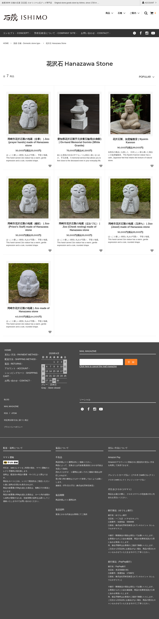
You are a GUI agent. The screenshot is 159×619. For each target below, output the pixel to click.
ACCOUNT (149, 2)
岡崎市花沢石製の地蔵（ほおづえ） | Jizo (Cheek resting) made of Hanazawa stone (79, 225)
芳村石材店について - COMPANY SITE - (55, 33)
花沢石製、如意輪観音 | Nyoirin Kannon (130, 139)
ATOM (12, 403)
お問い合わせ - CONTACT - (95, 33)
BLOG (6, 394)
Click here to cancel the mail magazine (98, 365)
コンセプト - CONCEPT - (16, 33)
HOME (6, 43)
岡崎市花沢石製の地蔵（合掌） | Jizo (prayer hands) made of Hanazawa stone (28, 140)
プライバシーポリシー (14, 412)
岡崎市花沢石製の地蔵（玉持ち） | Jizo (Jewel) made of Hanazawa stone (130, 224)
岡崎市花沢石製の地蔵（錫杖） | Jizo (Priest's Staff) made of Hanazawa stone (28, 225)
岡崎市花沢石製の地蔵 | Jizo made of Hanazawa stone (28, 308)
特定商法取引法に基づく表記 (17, 407)
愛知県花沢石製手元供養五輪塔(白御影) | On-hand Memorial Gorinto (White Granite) (79, 140)
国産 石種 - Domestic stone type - (27, 43)
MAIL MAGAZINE (11, 398)
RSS (5, 403)
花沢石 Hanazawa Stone (56, 43)
